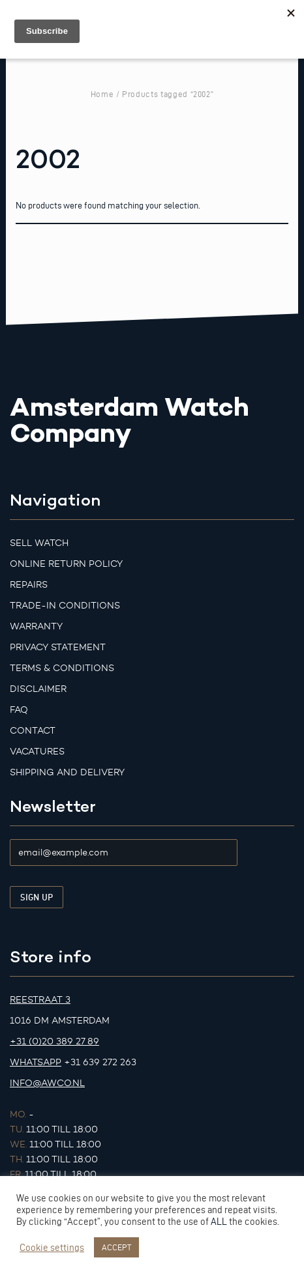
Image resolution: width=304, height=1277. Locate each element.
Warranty (36, 626)
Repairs (29, 584)
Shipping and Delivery (67, 772)
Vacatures (37, 751)
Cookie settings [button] (52, 1247)
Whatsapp (35, 1062)
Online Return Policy (66, 563)
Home (102, 93)
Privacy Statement (58, 647)
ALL (219, 1221)
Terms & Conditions (62, 668)
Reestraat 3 (40, 999)
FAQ (19, 709)
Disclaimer (38, 689)
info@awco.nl (47, 1083)
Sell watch (39, 543)
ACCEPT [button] (116, 1247)
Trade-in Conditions (65, 605)
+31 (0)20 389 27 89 (54, 1041)
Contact (32, 730)
